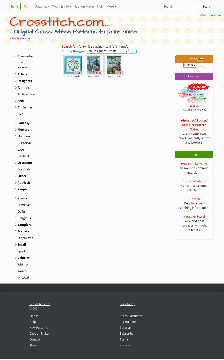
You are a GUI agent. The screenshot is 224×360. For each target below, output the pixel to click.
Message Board (194, 217)
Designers (25, 81)
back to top (127, 304)
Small (22, 245)
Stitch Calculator (194, 181)
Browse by (25, 56)
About (33, 345)
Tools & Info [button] (60, 6)
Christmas (25, 107)
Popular (22, 67)
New (20, 62)
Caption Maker (84, 6)
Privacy (125, 345)
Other (22, 176)
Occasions (25, 163)
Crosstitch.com (39, 304)
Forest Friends (114, 75)
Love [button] (20, 149)
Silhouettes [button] (25, 238)
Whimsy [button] (22, 264)
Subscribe (127, 334)
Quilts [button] (21, 211)
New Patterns (38, 328)
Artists (22, 74)
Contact (34, 339)
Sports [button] (22, 251)
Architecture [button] (26, 94)
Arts (21, 101)
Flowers (23, 130)
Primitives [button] (24, 205)
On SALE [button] (23, 278)
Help (100, 6)
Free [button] (20, 114)
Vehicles (24, 258)
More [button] (110, 6)
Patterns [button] (41, 6)
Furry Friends (73, 75)
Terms (124, 339)
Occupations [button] (26, 169)
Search (207, 6)
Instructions (128, 322)
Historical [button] (24, 143)
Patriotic (24, 183)
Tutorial (194, 199)
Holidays (24, 136)
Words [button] (22, 271)
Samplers (24, 225)
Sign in (15, 6)
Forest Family (94, 75)
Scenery (23, 231)
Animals (24, 87)
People (22, 189)
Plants (22, 198)
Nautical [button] (23, 156)
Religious (24, 218)
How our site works (194, 164)
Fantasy (23, 123)
